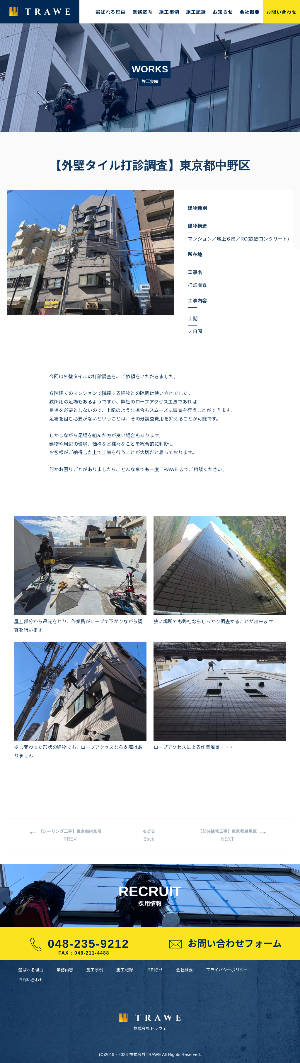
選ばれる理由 (111, 11)
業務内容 (65, 969)
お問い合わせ (281, 11)
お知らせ (223, 11)
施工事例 (169, 11)
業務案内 (142, 11)
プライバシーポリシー (227, 969)
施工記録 (196, 11)
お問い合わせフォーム (225, 944)
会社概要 (250, 11)
